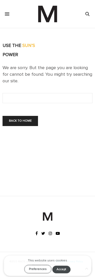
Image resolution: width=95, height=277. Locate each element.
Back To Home (20, 121)
